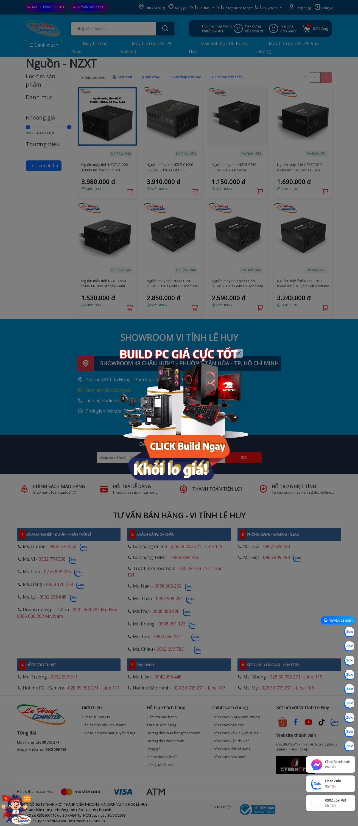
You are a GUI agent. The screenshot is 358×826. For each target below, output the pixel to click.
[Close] (239, 353)
